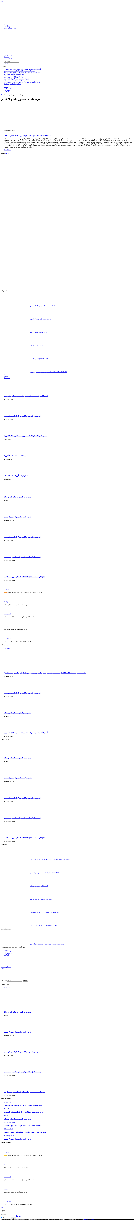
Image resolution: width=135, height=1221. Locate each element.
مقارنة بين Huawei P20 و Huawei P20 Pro (42, 944)
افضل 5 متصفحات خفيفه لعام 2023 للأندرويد (16, 79)
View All (7, 153)
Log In (13, 1218)
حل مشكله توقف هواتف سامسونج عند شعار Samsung (22, 557)
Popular (6, 376)
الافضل (6, 87)
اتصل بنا (6, 92)
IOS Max (6, 57)
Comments (7, 378)
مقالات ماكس (8, 55)
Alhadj (6, 601)
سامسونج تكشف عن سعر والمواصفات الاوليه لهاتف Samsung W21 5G (28, 135)
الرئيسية (6, 24)
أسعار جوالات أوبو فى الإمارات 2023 (14, 75)
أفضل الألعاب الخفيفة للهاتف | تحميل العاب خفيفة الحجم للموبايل (22, 69)
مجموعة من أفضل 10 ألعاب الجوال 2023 (17, 497)
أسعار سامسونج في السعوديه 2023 (14, 80)
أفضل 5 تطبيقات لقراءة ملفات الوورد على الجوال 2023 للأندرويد (22, 72)
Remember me (6, 1218)
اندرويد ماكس (8, 90)
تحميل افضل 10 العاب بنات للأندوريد (14, 74)
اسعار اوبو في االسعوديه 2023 (12, 84)
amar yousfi (7, 614)
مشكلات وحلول (8, 88)
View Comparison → (60, 944)
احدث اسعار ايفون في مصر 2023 (13, 77)
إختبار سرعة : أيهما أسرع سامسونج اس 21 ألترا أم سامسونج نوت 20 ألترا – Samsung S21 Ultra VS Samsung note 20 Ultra (45, 673)
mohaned (6, 589)
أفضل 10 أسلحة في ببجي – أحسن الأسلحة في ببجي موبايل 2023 (22, 82)
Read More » (7, 150)
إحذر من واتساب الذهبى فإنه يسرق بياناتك (18, 517)
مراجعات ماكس (8, 58)
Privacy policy (90, 1219)
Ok (85, 1219)
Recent (6, 375)
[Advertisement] (69, 42)
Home (2, 95)
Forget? (18, 1216)
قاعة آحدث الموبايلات (10, 28)
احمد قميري (7, 638)
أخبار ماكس (7, 26)
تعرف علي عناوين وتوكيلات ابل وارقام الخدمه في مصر (19, 71)
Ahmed (6, 626)
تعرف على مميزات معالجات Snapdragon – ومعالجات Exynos (24, 577)
